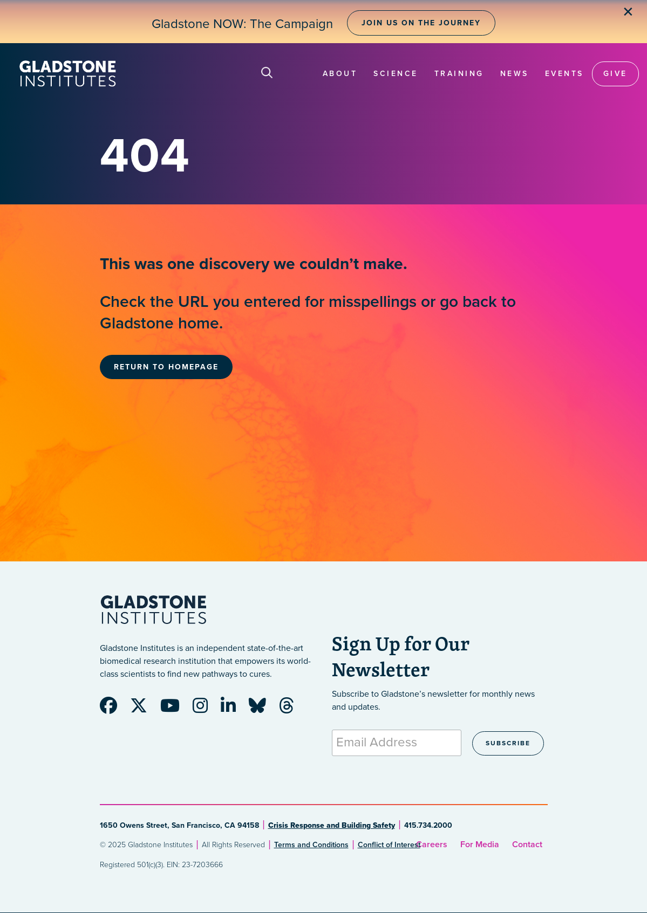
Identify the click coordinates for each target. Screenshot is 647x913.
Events (564, 73)
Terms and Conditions (311, 844)
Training (459, 73)
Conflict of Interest (389, 844)
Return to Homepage (166, 367)
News (514, 73)
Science (395, 73)
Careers (431, 844)
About (340, 73)
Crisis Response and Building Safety (331, 825)
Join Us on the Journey (421, 23)
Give (615, 73)
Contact (527, 844)
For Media (479, 844)
